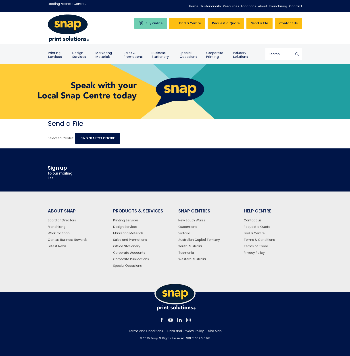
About (262, 6)
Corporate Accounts (129, 255)
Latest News (57, 248)
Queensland (187, 229)
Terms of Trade (256, 248)
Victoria (184, 235)
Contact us (252, 222)
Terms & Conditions (259, 242)
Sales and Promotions (130, 242)
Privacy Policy (254, 255)
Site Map (215, 333)
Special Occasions (188, 55)
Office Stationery (126, 248)
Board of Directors (62, 222)
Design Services (79, 55)
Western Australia (192, 261)
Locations (248, 6)
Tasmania (186, 255)
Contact (295, 6)
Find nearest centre (98, 138)
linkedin (179, 322)
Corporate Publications (131, 261)
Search (297, 54)
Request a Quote (257, 229)
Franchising (278, 6)
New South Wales (191, 222)
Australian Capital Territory (199, 242)
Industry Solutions (240, 55)
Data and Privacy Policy (185, 333)
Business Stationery (160, 55)
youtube (170, 322)
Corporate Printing (214, 55)
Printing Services (55, 55)
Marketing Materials (104, 55)
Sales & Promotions (133, 55)
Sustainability (210, 6)
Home (193, 6)
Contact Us (288, 23)
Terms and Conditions (145, 333)
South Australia (190, 248)
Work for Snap (59, 235)
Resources (231, 6)
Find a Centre (254, 235)
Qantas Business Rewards (67, 242)
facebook (161, 322)
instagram (188, 322)
